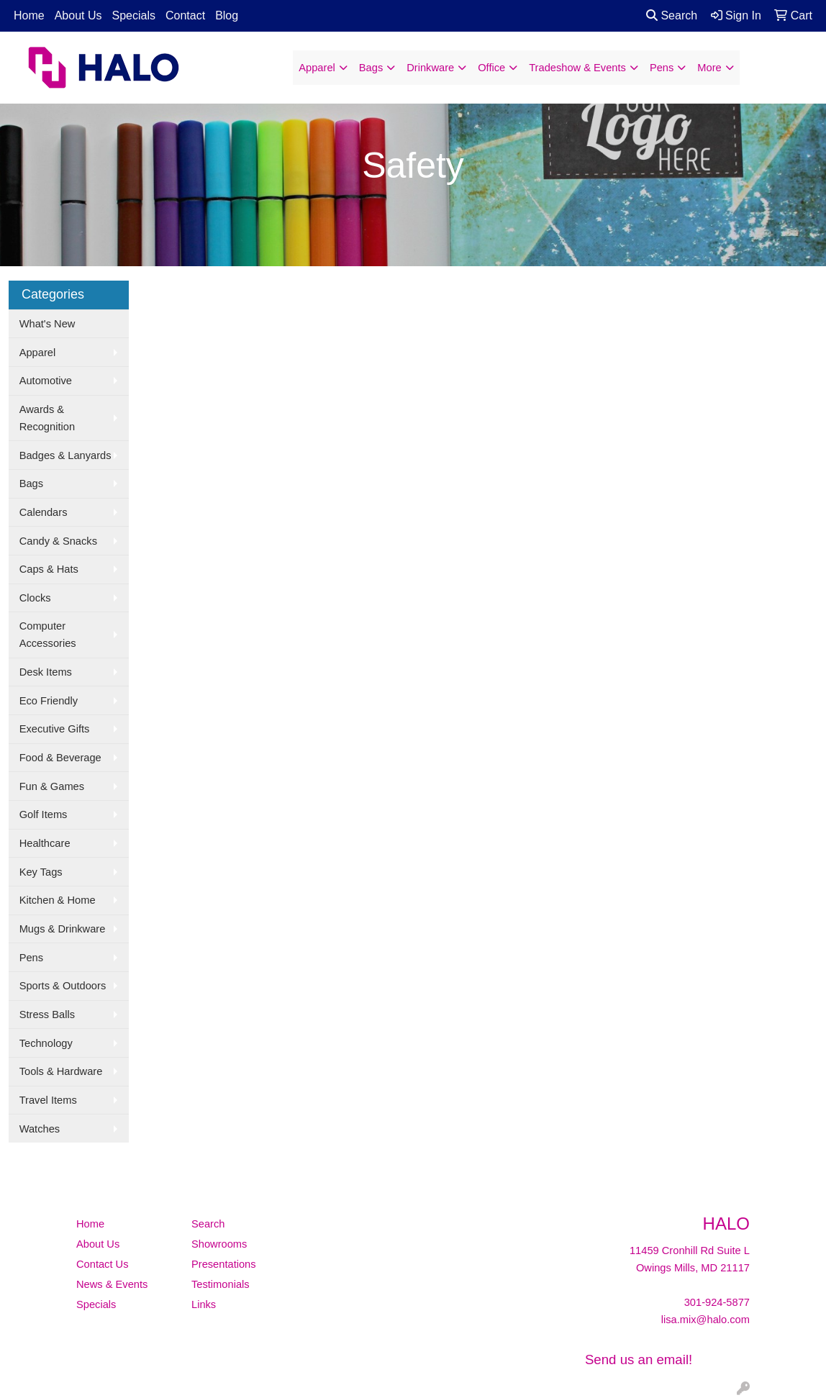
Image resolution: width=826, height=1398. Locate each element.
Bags (371, 67)
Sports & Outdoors (62, 985)
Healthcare (45, 843)
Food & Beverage (60, 757)
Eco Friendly (48, 701)
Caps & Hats (48, 569)
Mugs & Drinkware (62, 929)
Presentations (223, 1264)
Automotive (45, 380)
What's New (47, 324)
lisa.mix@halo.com (705, 1319)
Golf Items (43, 814)
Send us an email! (638, 1359)
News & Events (112, 1284)
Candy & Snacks (58, 541)
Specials (133, 15)
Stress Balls (47, 1014)
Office (491, 67)
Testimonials (220, 1284)
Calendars (43, 512)
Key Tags (41, 872)
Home (29, 15)
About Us (78, 15)
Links (203, 1304)
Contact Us (102, 1264)
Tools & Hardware (61, 1071)
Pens (661, 67)
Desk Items (45, 672)
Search (671, 15)
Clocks (35, 598)
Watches (39, 1129)
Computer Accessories (47, 634)
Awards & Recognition (47, 418)
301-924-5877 (717, 1302)
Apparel (317, 67)
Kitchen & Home (57, 900)
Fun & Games (51, 786)
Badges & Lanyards (65, 455)
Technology (46, 1043)
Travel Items (48, 1100)
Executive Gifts (54, 729)
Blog (226, 15)
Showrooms (219, 1244)
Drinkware (430, 67)
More (709, 67)
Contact (185, 15)
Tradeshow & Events (577, 67)
